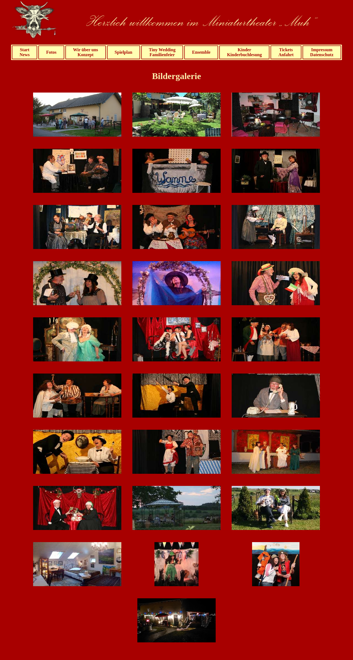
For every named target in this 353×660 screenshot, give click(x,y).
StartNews (25, 52)
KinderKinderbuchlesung (244, 52)
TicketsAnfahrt (285, 52)
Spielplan (123, 52)
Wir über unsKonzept (85, 52)
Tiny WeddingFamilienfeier (162, 52)
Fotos (51, 52)
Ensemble (201, 52)
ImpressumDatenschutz (321, 52)
